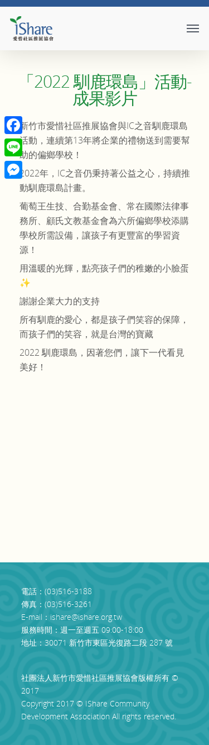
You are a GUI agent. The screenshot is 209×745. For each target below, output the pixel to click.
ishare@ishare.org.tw (86, 617)
